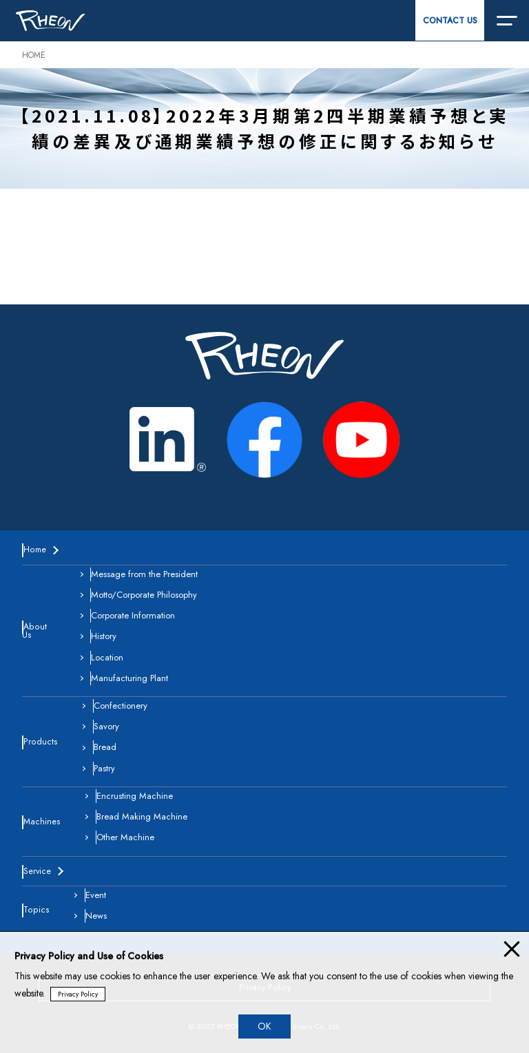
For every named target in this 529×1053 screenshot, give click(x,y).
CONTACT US (450, 20)
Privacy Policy (78, 994)
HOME (33, 55)
